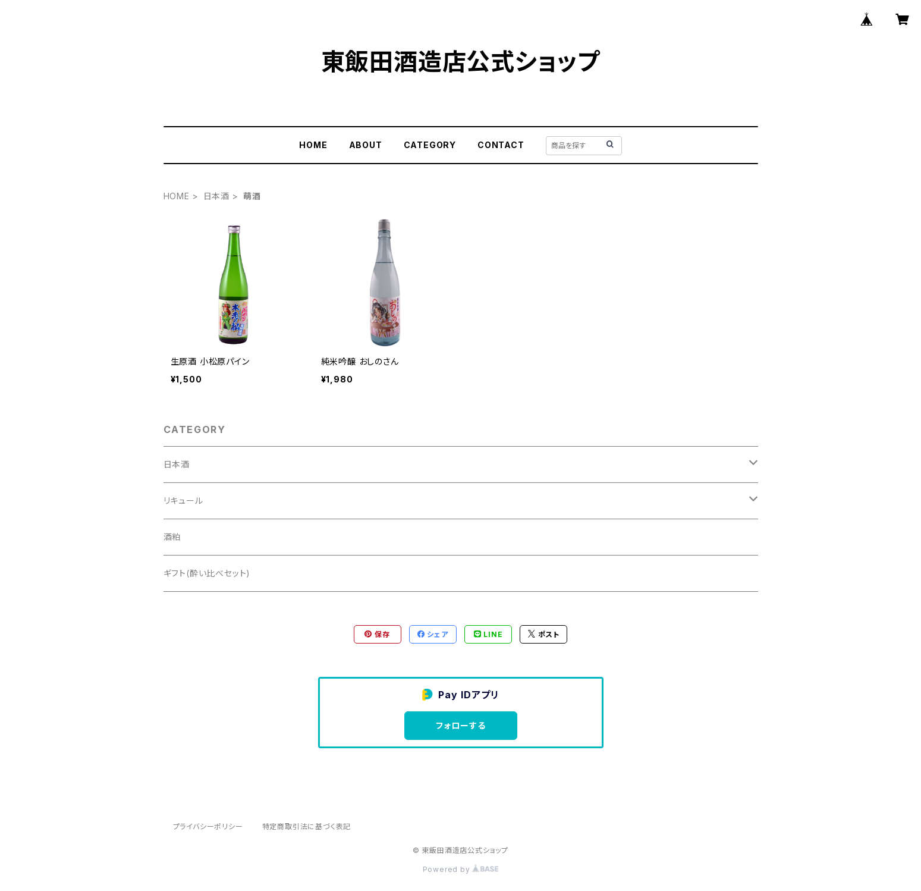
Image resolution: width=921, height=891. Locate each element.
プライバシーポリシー (208, 826)
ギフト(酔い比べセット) (207, 573)
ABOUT (365, 145)
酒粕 (172, 537)
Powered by (461, 869)
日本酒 (216, 196)
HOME (313, 145)
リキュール (183, 500)
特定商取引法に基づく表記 (306, 826)
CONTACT (500, 145)
